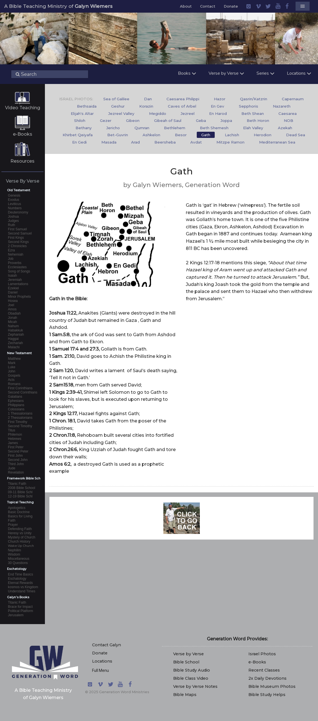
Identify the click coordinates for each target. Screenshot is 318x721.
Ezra (11, 250)
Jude (11, 468)
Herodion (262, 135)
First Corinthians (20, 388)
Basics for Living (20, 516)
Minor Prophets (19, 297)
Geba (201, 120)
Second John (18, 460)
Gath (205, 135)
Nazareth (281, 106)
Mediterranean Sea (277, 142)
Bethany (84, 128)
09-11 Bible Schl (20, 492)
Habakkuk (15, 330)
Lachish (232, 135)
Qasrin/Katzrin (253, 99)
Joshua (13, 217)
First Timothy (17, 422)
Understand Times (21, 591)
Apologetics (16, 508)
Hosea (13, 301)
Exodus (13, 200)
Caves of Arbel (182, 106)
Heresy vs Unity (19, 533)
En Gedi (79, 142)
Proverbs (14, 263)
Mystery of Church (21, 537)
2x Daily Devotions (267, 678)
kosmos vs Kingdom (23, 587)
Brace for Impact (20, 607)
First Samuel (17, 229)
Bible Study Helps (266, 694)
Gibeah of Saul (167, 120)
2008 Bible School (21, 488)
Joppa (226, 120)
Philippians (16, 405)
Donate (231, 6)
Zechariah (15, 343)
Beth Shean (252, 113)
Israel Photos (262, 653)
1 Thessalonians (20, 413)
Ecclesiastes (17, 267)
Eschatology (17, 579)
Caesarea (287, 113)
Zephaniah (16, 334)
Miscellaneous (18, 559)
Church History (19, 541)
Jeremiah (15, 280)
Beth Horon (258, 120)
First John (15, 456)
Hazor (219, 99)
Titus (11, 430)
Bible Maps (184, 694)
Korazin (146, 106)
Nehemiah (15, 254)
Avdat (196, 142)
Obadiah (14, 313)
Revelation (16, 472)
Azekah (285, 128)
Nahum (13, 326)
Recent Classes (264, 670)
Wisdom (14, 554)
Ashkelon (151, 135)
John (11, 371)
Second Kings (18, 242)
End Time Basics (20, 574)
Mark (11, 363)
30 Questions (18, 563)
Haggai (13, 339)
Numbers (15, 208)
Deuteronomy (18, 212)
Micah (12, 322)
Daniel (12, 292)
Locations (102, 661)
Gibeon (132, 120)
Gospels (14, 375)
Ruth (11, 225)
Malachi (13, 347)
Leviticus (14, 204)
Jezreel (188, 113)
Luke (11, 367)
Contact (207, 6)
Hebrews (14, 439)
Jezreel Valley (121, 113)
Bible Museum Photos (272, 686)
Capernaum (293, 99)
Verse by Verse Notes (195, 686)
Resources (22, 161)
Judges (13, 221)
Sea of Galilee (116, 99)
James (13, 443)
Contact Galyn (106, 644)
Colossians (16, 409)
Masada (108, 142)
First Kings (16, 238)
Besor (181, 135)
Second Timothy (20, 426)
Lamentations (18, 284)
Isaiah (12, 276)
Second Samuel (20, 233)
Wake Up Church (21, 546)
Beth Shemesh (214, 128)
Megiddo (157, 113)
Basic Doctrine (18, 512)
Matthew (14, 359)
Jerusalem (15, 615)
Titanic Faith (17, 484)
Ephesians (16, 401)
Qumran (141, 128)
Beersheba (165, 142)
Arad (135, 142)
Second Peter (18, 451)
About (186, 6)
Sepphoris (248, 106)
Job (10, 259)
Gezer (105, 120)
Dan (148, 99)
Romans (14, 384)
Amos (12, 309)
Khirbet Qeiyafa (78, 135)
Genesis (14, 195)
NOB (288, 120)
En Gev (217, 106)
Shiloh (79, 120)
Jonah (12, 318)
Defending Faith (20, 529)
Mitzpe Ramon (230, 142)
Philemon (15, 434)
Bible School (186, 662)
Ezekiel (13, 288)
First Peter (15, 447)
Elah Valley (253, 128)
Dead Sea (295, 135)
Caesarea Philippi (182, 99)
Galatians (15, 397)
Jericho (113, 128)
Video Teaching (22, 107)
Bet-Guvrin (117, 135)
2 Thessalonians (20, 418)
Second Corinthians (22, 392)
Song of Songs (19, 271)
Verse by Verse (188, 653)
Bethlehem (174, 128)
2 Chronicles (17, 246)
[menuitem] (116, 99)
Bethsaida (87, 106)
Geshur (118, 106)
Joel (11, 305)
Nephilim (14, 550)
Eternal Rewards (20, 583)
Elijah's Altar (82, 113)
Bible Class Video (190, 678)
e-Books (22, 134)
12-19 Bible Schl (20, 496)
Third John (16, 464)
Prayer (13, 525)
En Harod (218, 113)
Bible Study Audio (191, 670)
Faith (11, 520)
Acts (11, 380)
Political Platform (20, 611)
